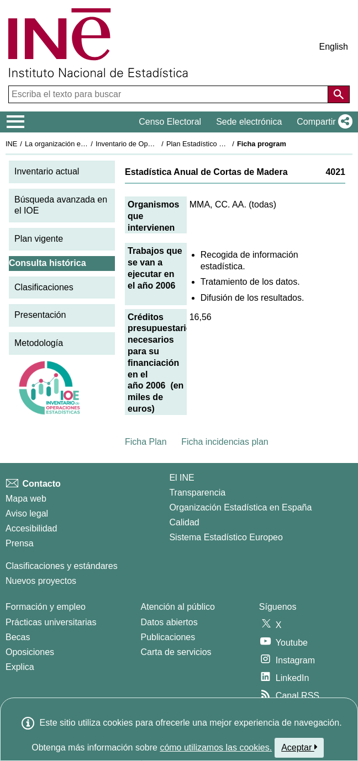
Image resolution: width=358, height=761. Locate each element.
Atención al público (178, 606)
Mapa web (26, 498)
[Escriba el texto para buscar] (169, 94)
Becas (18, 637)
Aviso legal (27, 513)
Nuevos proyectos (41, 581)
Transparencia (197, 492)
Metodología (38, 343)
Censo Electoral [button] (170, 121)
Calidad (184, 522)
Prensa (20, 543)
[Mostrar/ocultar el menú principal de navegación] (16, 122)
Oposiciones (30, 652)
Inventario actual (46, 171)
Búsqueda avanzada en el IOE (60, 205)
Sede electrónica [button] (249, 121)
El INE (181, 477)
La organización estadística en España (85, 144)
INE (11, 144)
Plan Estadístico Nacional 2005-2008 (224, 144)
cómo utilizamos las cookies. (216, 747)
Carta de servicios (176, 652)
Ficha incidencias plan (224, 441)
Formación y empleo (46, 606)
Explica (20, 667)
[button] (322, 122)
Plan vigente (38, 238)
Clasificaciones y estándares (62, 566)
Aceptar (299, 747)
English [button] (333, 46)
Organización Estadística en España (240, 507)
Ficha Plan (146, 441)
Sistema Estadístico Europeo (225, 537)
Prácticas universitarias (51, 622)
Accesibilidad (31, 528)
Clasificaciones (43, 287)
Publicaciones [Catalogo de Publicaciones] (168, 637)
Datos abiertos (169, 622)
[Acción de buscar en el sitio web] (339, 94)
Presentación (40, 315)
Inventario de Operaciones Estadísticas (157, 144)
